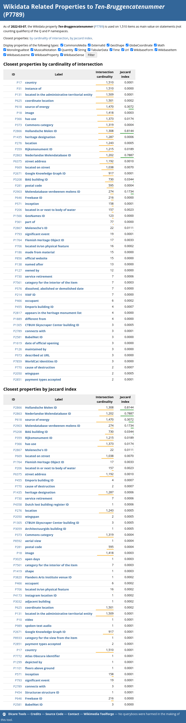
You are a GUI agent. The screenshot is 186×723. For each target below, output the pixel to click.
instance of (33, 89)
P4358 (17, 504)
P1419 (17, 571)
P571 (18, 204)
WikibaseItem (167, 50)
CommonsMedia (75, 45)
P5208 (17, 179)
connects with (35, 331)
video (29, 620)
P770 (18, 367)
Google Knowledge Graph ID (45, 173)
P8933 (17, 638)
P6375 (17, 161)
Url (127, 50)
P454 (18, 692)
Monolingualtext (18, 50)
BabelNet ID (34, 337)
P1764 (17, 240)
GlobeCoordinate (141, 45)
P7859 (17, 361)
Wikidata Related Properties (44, 6)
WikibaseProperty (47, 55)
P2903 (17, 192)
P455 (18, 307)
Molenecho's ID (36, 228)
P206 (18, 210)
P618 (18, 107)
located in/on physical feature (47, 246)
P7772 (17, 656)
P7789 (99, 26)
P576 (18, 289)
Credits (36, 714)
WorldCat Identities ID (41, 361)
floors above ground (39, 668)
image (29, 113)
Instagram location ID (41, 595)
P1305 (17, 325)
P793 (18, 234)
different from (35, 319)
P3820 (17, 577)
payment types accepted (43, 379)
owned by (32, 270)
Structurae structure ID (42, 692)
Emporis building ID (39, 307)
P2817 (17, 313)
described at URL (37, 355)
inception (32, 204)
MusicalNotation (45, 50)
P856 (18, 258)
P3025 (17, 559)
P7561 (17, 282)
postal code (33, 185)
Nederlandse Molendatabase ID (48, 155)
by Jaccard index (81, 38)
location (31, 143)
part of (30, 222)
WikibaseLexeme (18, 55)
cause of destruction (40, 367)
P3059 (17, 529)
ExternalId (98, 45)
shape (29, 571)
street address (35, 161)
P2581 (17, 337)
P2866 (17, 131)
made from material (40, 252)
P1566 (17, 216)
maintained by (35, 349)
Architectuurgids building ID (45, 529)
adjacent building (37, 601)
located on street (37, 167)
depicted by (33, 662)
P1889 (17, 319)
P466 (18, 301)
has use (30, 119)
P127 (18, 270)
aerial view (33, 541)
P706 (18, 246)
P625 (18, 101)
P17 (19, 82)
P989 (18, 626)
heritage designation (40, 137)
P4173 (17, 595)
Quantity (67, 50)
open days (32, 559)
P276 (18, 143)
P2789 (17, 331)
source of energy (37, 107)
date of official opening (42, 343)
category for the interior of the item (51, 282)
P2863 (17, 155)
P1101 (17, 668)
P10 (19, 620)
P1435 (17, 137)
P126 (18, 349)
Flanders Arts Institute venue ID (48, 577)
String (82, 50)
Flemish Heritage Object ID (44, 240)
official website (36, 258)
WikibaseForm (143, 50)
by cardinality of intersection (49, 38)
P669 (18, 167)
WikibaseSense (74, 55)
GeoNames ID (35, 216)
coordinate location (39, 101)
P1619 (17, 343)
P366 (18, 119)
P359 (18, 149)
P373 (18, 125)
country (31, 82)
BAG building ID (36, 179)
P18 (19, 113)
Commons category (39, 125)
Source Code (54, 714)
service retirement (38, 276)
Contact (73, 714)
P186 (18, 252)
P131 (18, 95)
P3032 (17, 601)
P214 (18, 295)
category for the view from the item (51, 638)
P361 (18, 222)
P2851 (17, 379)
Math (161, 45)
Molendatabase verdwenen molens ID (52, 192)
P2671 (17, 173)
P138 (18, 264)
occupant (32, 301)
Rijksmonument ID (38, 149)
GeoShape (117, 45)
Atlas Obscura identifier (42, 656)
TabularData (99, 50)
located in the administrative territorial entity (58, 95)
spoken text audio (38, 626)
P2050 (17, 373)
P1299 (17, 662)
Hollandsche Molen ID (41, 131)
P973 (18, 355)
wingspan (32, 373)
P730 (18, 276)
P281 (18, 185)
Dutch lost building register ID (47, 504)
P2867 (17, 228)
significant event (37, 234)
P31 (19, 89)
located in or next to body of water (50, 210)
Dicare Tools (17, 714)
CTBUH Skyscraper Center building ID (52, 325)
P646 (18, 198)
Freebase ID (33, 198)
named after (34, 264)
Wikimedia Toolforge (99, 714)
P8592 (17, 541)
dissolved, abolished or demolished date (54, 289)
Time (116, 50)
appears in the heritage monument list (53, 313)
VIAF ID (30, 295)
